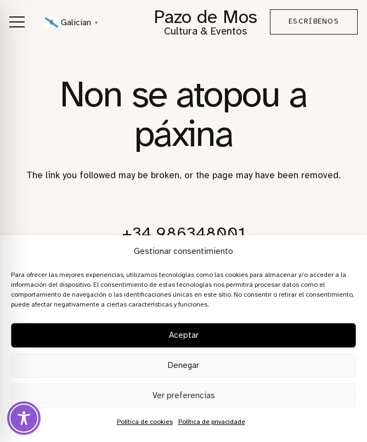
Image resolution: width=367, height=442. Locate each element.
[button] (17, 22)
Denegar (183, 365)
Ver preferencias (184, 395)
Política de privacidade (211, 422)
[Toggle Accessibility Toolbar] (23, 418)
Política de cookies (145, 422)
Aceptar (184, 335)
